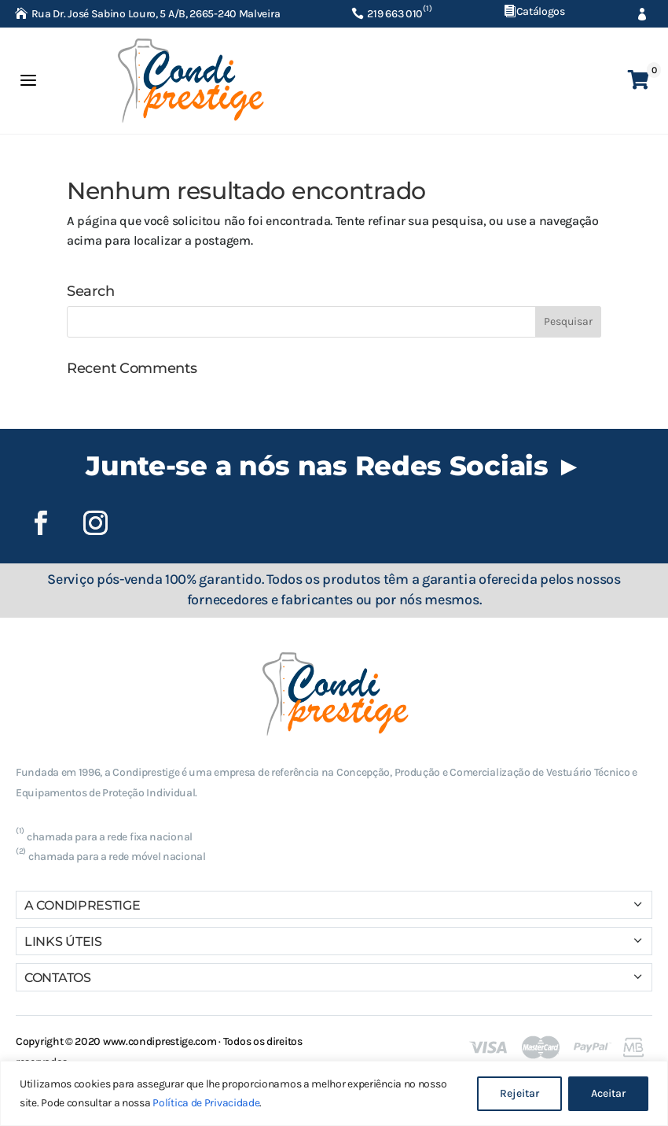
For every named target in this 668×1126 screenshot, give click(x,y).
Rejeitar (519, 1093)
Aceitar (608, 1093)
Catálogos (540, 11)
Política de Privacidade (205, 1102)
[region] (334, 1093)
